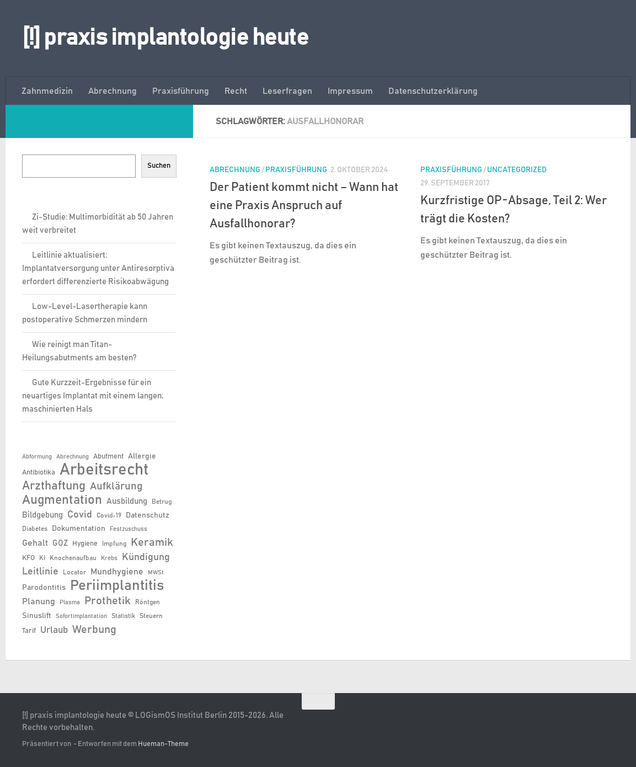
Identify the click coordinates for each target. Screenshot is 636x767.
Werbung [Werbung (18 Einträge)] (94, 629)
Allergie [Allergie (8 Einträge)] (142, 456)
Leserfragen (287, 91)
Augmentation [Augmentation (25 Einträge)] (62, 500)
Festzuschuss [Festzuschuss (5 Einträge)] (128, 529)
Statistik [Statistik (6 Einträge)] (123, 615)
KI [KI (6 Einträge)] (42, 558)
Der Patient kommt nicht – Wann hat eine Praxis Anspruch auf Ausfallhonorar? (304, 206)
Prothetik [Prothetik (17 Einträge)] (107, 600)
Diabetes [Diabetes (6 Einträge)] (34, 528)
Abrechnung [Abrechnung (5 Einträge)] (72, 457)
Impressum (350, 91)
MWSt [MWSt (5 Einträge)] (156, 573)
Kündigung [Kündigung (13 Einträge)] (146, 557)
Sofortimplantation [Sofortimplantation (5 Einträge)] (81, 616)
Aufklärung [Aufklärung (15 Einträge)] (116, 486)
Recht (236, 91)
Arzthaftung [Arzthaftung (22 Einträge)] (53, 486)
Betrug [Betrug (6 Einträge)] (162, 501)
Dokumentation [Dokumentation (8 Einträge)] (78, 528)
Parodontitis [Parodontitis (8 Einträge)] (44, 588)
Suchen (158, 165)
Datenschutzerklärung (433, 91)
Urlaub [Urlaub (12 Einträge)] (54, 630)
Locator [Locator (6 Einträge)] (74, 572)
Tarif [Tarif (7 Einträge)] (29, 631)
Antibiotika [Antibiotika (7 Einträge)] (38, 472)
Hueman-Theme (163, 744)
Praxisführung (180, 91)
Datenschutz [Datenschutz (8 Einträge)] (147, 515)
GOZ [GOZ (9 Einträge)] (60, 543)
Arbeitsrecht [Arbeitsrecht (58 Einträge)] (104, 470)
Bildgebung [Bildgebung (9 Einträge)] (42, 515)
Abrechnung (112, 91)
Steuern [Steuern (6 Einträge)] (151, 615)
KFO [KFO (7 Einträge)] (28, 558)
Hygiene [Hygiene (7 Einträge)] (85, 543)
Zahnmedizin (47, 91)
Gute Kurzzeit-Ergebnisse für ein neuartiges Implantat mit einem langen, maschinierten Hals (92, 396)
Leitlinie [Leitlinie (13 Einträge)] (40, 572)
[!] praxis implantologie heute (165, 38)
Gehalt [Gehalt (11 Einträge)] (35, 543)
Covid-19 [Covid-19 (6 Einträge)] (109, 515)
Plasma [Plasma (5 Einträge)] (70, 602)
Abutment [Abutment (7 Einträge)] (108, 456)
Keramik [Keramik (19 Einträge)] (152, 542)
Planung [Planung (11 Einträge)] (38, 601)
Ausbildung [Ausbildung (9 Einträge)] (126, 501)
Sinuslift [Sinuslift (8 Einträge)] (36, 616)
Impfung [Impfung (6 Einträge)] (114, 543)
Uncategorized (517, 170)
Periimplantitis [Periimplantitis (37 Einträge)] (117, 586)
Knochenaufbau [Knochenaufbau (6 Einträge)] (73, 558)
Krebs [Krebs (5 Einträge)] (109, 558)
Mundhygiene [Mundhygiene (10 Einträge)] (116, 572)
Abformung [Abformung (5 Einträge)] (37, 457)
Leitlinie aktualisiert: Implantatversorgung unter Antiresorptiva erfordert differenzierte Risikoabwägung (98, 268)
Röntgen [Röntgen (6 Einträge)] (147, 602)
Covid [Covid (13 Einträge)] (79, 515)
